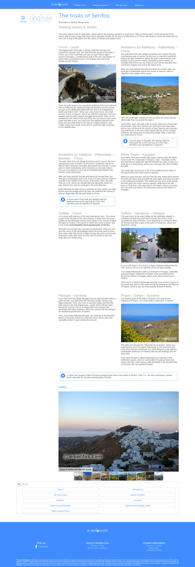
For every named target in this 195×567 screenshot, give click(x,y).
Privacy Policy (97, 546)
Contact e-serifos (154, 546)
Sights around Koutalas (60, 506)
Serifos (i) (139, 5)
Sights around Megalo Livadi (137, 506)
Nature (60, 489)
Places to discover (101, 5)
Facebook (41, 546)
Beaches (60, 500)
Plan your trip (122, 5)
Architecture (137, 489)
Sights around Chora (60, 511)
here (145, 375)
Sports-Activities (138, 495)
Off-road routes (60, 495)
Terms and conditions (97, 548)
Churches (138, 500)
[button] (176, 431)
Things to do (81, 5)
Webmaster (153, 548)
